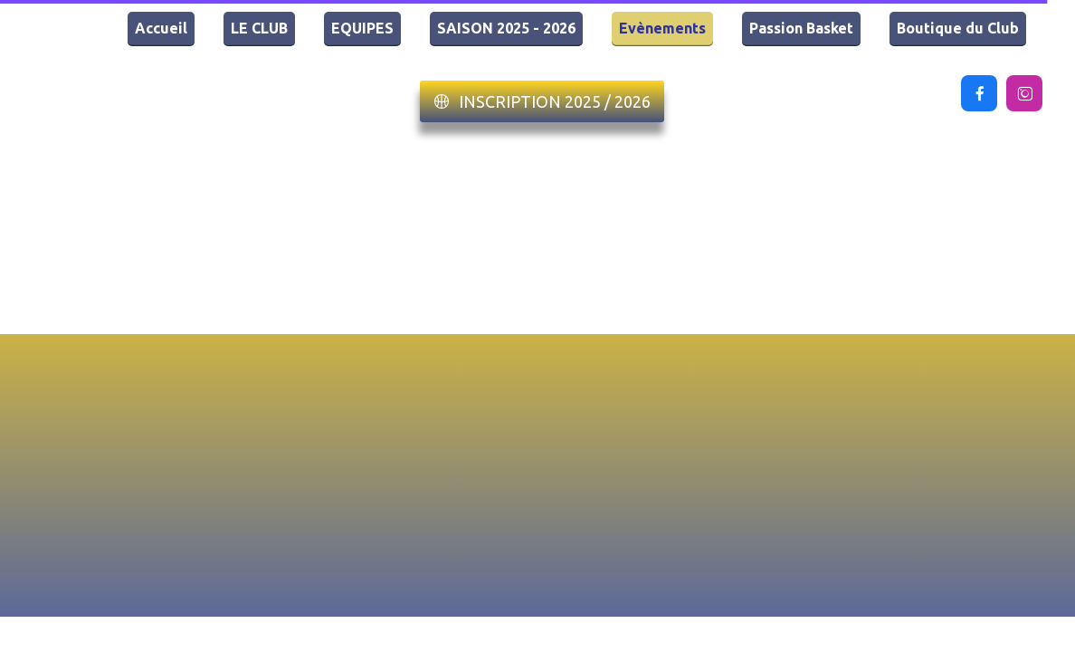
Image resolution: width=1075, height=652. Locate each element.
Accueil (161, 28)
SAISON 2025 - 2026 (506, 28)
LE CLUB (259, 28)
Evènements (662, 28)
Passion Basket (801, 28)
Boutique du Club (958, 28)
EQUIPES (362, 28)
